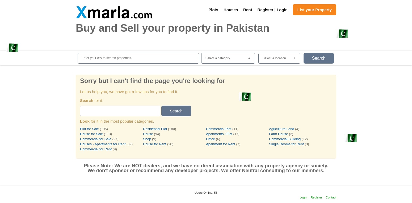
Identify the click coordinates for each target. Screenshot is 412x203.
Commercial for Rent (96, 149)
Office (210, 139)
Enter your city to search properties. (107, 58)
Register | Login (272, 9)
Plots (213, 9)
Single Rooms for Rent (286, 144)
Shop (147, 139)
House (148, 134)
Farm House (278, 134)
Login (303, 197)
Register (316, 197)
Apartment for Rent (220, 144)
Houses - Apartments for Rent (102, 144)
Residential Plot (155, 129)
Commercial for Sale (95, 139)
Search (319, 58)
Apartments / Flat (219, 134)
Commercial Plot (218, 129)
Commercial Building (285, 139)
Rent (247, 9)
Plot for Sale (89, 129)
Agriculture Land (281, 129)
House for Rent (154, 144)
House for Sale (91, 134)
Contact (331, 197)
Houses (231, 9)
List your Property (314, 9)
